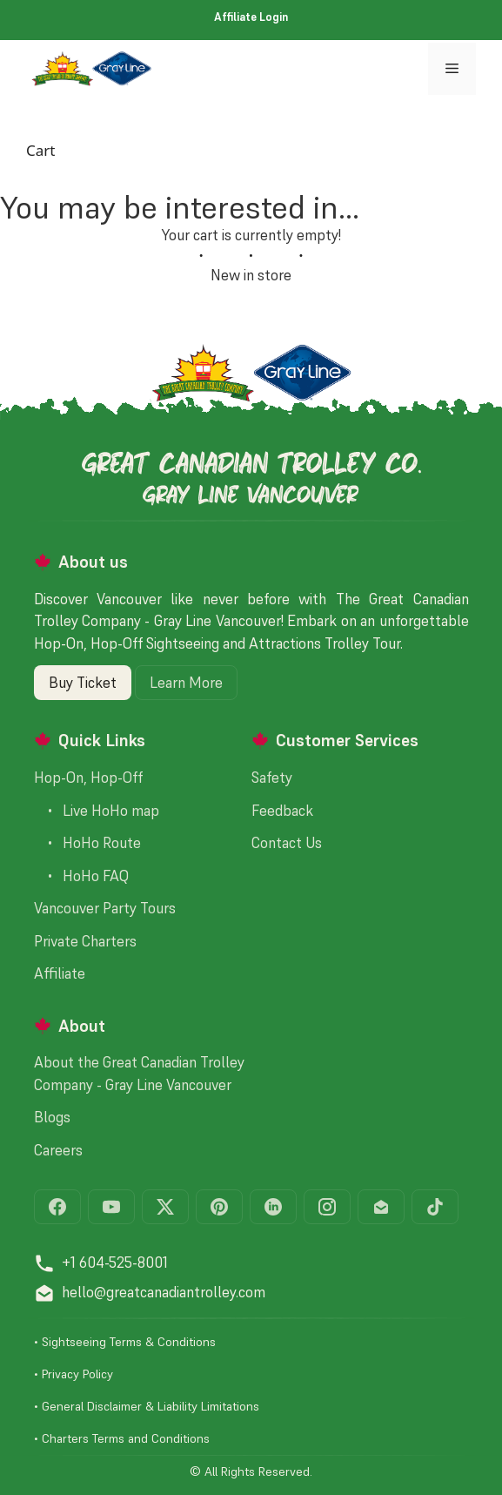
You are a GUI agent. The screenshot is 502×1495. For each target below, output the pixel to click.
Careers (58, 1150)
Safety (271, 777)
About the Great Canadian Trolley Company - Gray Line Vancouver (139, 1073)
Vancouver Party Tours (105, 908)
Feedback (282, 810)
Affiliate (59, 973)
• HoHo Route (87, 842)
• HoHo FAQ (81, 876)
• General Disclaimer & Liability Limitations (146, 1406)
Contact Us (286, 842)
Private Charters (85, 941)
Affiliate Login (251, 17)
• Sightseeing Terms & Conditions (125, 1342)
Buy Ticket (83, 682)
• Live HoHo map (96, 810)
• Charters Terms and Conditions (122, 1438)
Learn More (186, 682)
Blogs (52, 1117)
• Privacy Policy (73, 1374)
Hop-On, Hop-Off (88, 777)
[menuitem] (251, 17)
